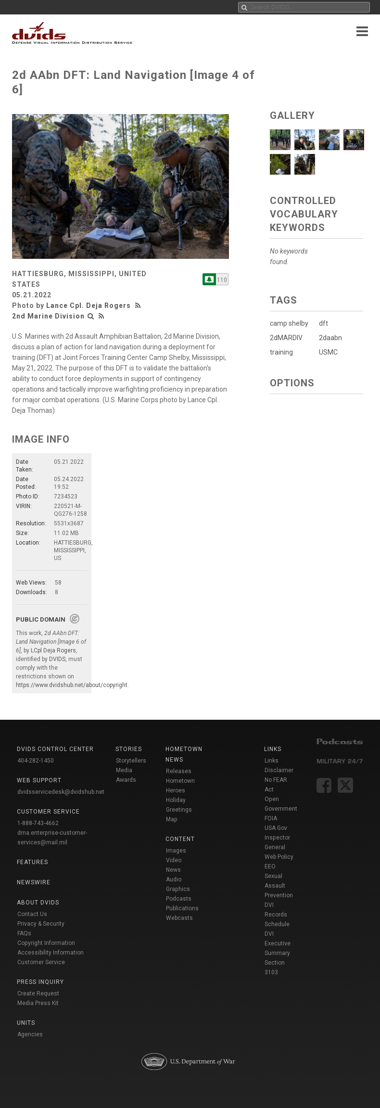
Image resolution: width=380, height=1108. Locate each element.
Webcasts (179, 918)
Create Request (38, 993)
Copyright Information (46, 943)
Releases (178, 771)
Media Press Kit (38, 1003)
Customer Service (41, 962)
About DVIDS (38, 902)
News (173, 869)
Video (173, 860)
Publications (182, 908)
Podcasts (178, 898)
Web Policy (279, 856)
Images (176, 850)
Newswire (34, 882)
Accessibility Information (50, 952)
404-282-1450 (35, 760)
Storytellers (131, 760)
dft (323, 323)
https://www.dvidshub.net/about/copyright (71, 685)
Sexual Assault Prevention (279, 886)
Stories (128, 749)
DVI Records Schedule (277, 915)
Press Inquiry (40, 982)
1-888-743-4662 (38, 823)
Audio (173, 879)
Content (180, 839)
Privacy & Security (40, 923)
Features (32, 862)
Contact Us (32, 914)
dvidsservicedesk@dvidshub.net (60, 792)
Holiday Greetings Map (179, 810)
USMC (328, 352)
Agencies (30, 1034)
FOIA (271, 818)
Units (26, 1022)
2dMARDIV (286, 338)
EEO (270, 866)
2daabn (330, 338)
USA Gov (276, 828)
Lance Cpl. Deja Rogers (88, 305)
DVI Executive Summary (278, 943)
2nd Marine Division (48, 316)
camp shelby (289, 323)
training (281, 352)
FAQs (24, 933)
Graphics (178, 889)
